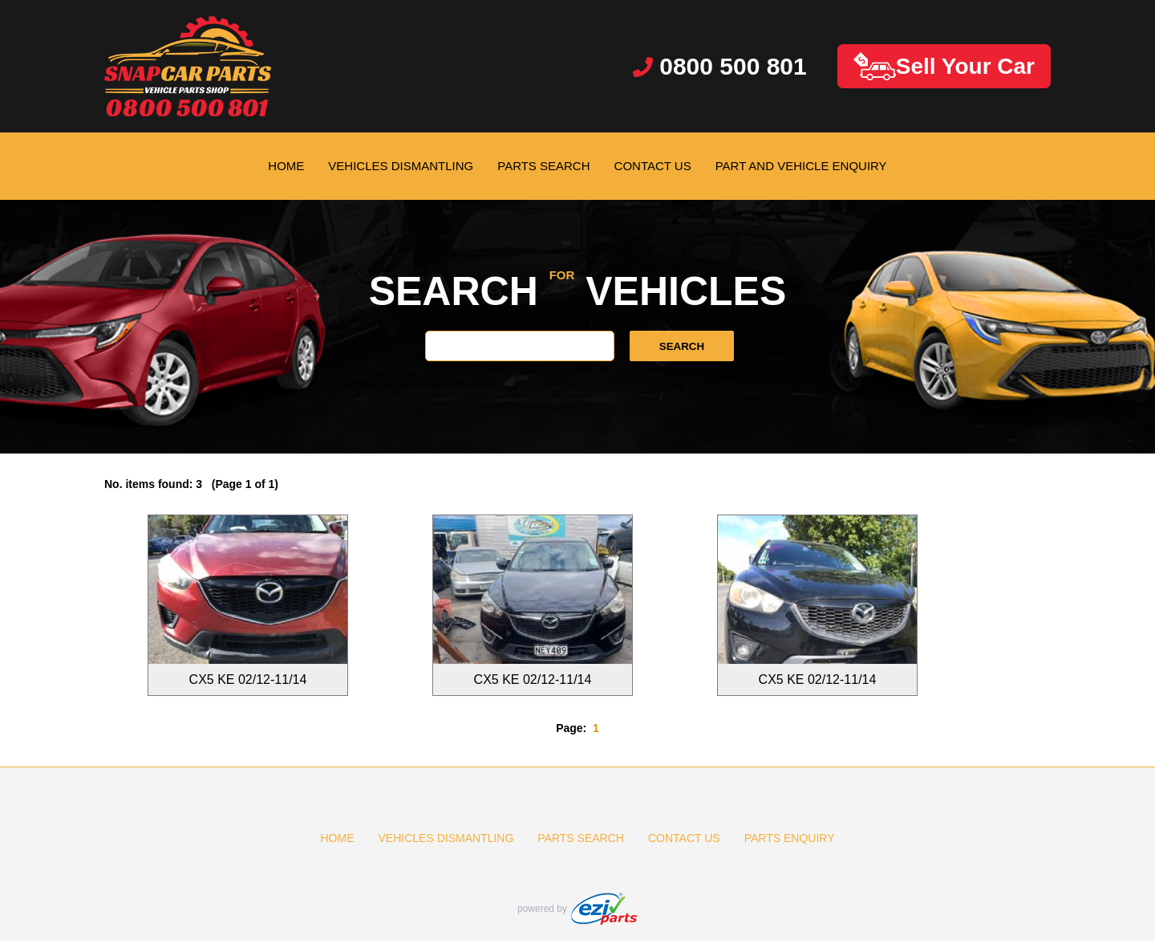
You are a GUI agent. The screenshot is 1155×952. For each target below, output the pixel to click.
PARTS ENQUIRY (789, 838)
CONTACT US (652, 166)
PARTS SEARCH (543, 166)
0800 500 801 (720, 66)
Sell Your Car (944, 66)
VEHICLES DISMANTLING (400, 166)
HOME (286, 166)
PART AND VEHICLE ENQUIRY (801, 166)
